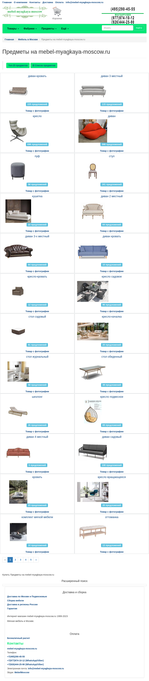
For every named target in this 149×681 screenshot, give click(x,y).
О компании (20, 2)
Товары (13, 28)
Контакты (35, 2)
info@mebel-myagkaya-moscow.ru (84, 2)
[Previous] (5, 560)
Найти (139, 28)
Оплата (59, 2)
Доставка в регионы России (22, 604)
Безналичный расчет (18, 638)
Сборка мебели (15, 600)
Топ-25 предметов (18, 65)
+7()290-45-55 (16, 656)
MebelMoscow (22, 672)
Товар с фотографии (37, 111)
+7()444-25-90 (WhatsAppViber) (25, 664)
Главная (7, 2)
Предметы (49, 28)
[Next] (36, 560)
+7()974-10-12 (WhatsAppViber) (25, 660)
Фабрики (30, 28)
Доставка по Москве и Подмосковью (27, 596)
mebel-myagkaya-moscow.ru (22, 648)
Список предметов (43, 65)
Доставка (47, 2)
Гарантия (12, 608)
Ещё (65, 28)
